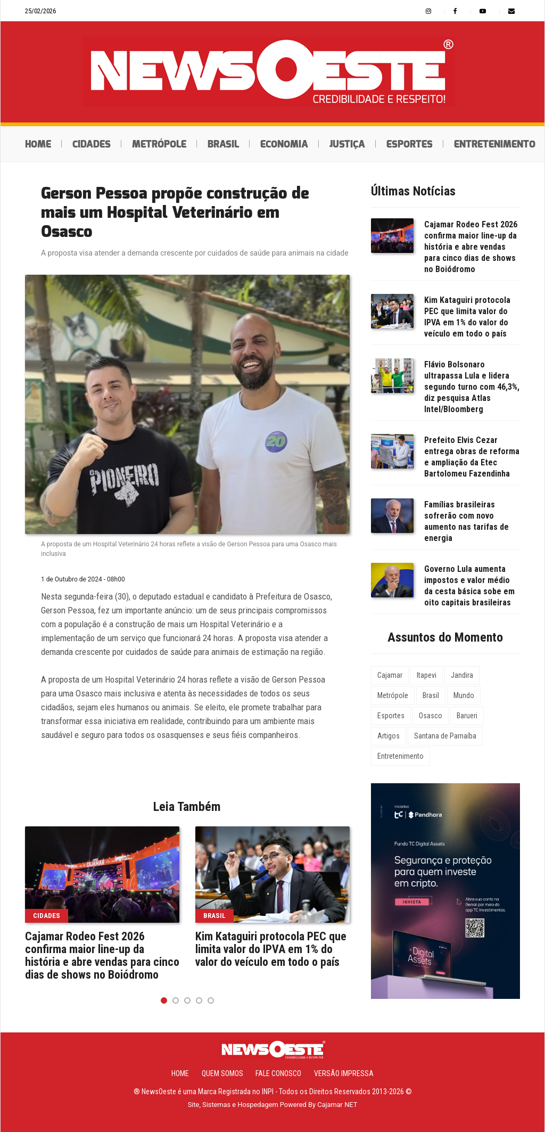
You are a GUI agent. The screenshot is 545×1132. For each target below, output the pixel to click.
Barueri (467, 715)
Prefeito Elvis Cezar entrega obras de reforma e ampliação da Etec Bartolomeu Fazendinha (471, 457)
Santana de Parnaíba (445, 736)
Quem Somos (222, 1073)
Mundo (463, 695)
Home (38, 144)
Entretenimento (400, 756)
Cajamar (389, 675)
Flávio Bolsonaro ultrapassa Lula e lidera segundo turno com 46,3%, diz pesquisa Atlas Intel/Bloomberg (471, 386)
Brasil (223, 144)
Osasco (430, 715)
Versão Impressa (344, 1073)
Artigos (388, 736)
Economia (284, 144)
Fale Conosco (278, 1073)
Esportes (409, 144)
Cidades (91, 144)
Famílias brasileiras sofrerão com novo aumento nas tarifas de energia (466, 521)
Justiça (347, 144)
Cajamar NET (337, 1105)
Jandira (462, 675)
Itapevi (426, 675)
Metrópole (159, 144)
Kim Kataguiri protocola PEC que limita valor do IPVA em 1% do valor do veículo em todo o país (270, 949)
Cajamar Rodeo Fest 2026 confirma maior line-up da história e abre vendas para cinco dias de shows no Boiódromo (102, 955)
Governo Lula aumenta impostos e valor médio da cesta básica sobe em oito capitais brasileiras (469, 586)
